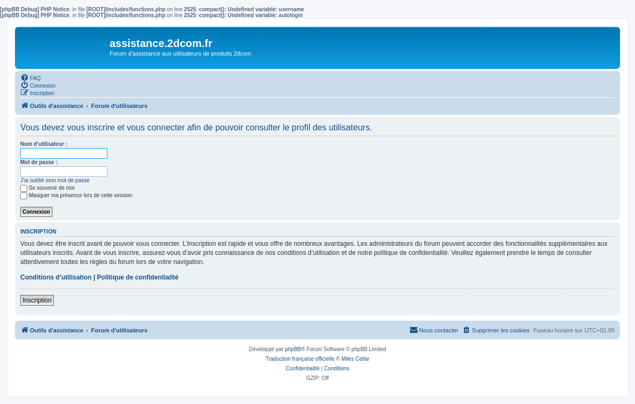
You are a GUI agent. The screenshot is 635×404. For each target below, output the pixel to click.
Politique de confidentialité (138, 277)
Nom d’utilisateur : (43, 144)
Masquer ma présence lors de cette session (76, 195)
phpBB (293, 349)
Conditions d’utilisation (55, 277)
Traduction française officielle (300, 359)
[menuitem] (30, 77)
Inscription (37, 300)
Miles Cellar (355, 359)
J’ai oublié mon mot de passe (55, 180)
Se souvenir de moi (47, 188)
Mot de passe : (38, 162)
